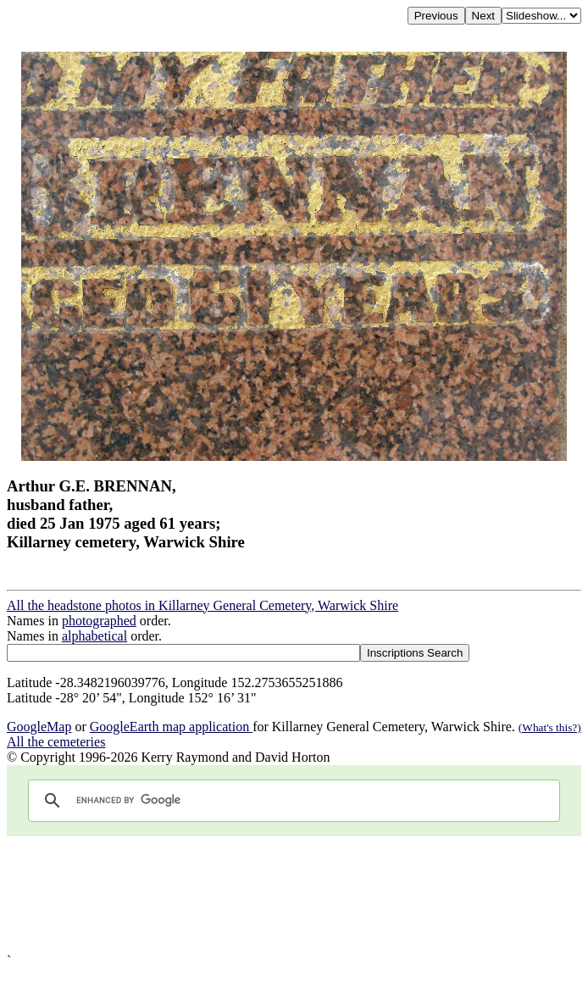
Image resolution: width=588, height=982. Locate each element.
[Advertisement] (294, 894)
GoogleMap (39, 726)
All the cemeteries (56, 742)
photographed (99, 620)
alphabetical (94, 636)
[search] (291, 801)
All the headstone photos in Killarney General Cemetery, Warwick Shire (202, 605)
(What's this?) (550, 727)
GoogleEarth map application (171, 726)
